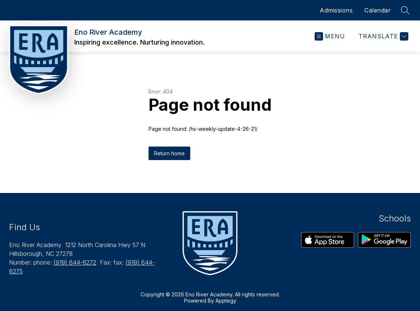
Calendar (377, 10)
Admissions (336, 10)
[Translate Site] (382, 36)
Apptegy (225, 300)
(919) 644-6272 (74, 262)
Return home (169, 153)
